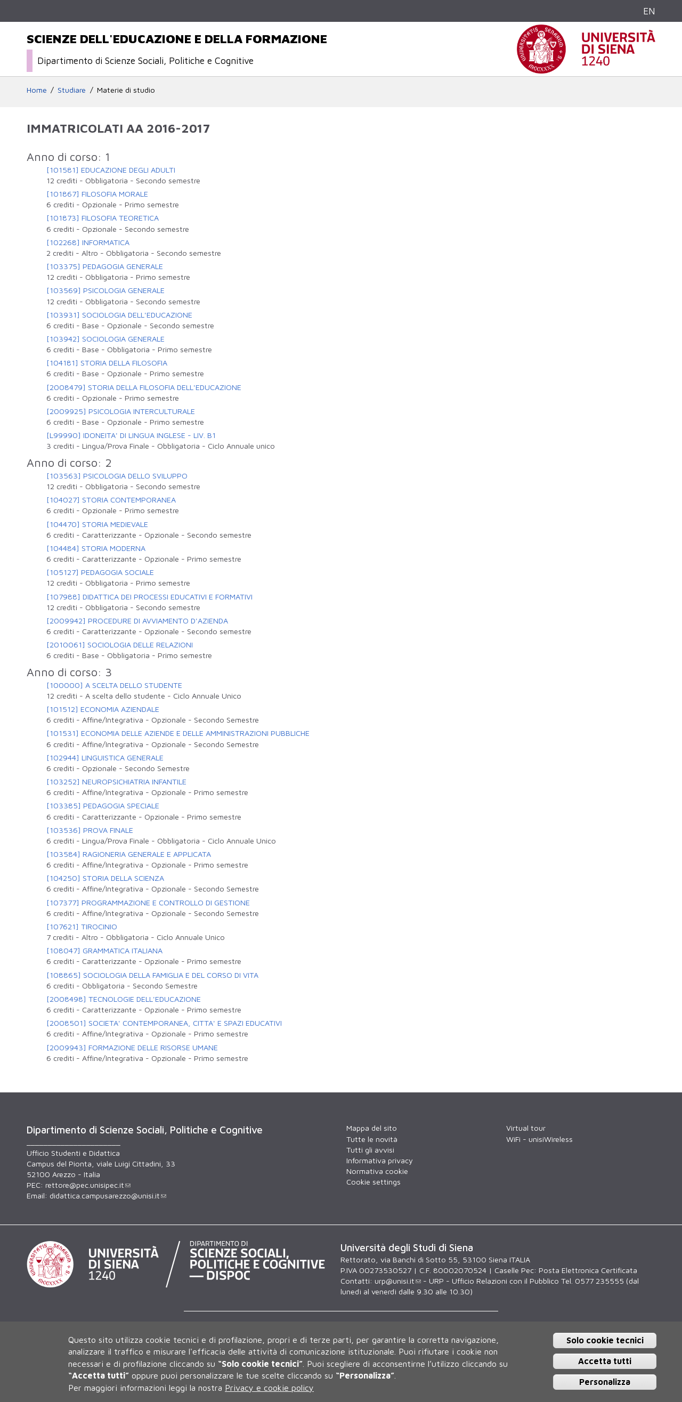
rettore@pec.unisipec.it (88, 1184)
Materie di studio (126, 89)
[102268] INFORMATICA (87, 242)
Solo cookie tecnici (605, 1340)
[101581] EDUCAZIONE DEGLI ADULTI (110, 169)
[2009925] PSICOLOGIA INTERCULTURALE (120, 411)
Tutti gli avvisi (370, 1149)
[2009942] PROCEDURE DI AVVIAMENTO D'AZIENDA (137, 620)
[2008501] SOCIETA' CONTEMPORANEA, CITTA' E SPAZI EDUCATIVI (164, 1022)
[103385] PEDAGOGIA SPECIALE (102, 805)
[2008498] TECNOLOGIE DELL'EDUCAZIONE (123, 998)
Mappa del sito (371, 1127)
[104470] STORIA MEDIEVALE (97, 524)
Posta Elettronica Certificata (588, 1270)
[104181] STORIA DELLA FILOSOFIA (106, 362)
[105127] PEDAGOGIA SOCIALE (100, 572)
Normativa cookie (377, 1171)
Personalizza (604, 1382)
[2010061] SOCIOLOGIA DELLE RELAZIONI (119, 644)
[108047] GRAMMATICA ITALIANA (104, 950)
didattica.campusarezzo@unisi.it (108, 1195)
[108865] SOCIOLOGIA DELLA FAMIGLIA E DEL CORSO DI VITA (152, 974)
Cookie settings (373, 1181)
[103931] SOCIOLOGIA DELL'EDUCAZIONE (119, 314)
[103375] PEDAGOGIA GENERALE (104, 266)
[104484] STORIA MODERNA (95, 548)
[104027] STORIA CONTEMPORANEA (111, 499)
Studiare (72, 89)
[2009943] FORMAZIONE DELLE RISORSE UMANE (132, 1047)
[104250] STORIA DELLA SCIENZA (105, 877)
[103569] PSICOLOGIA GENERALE (105, 290)
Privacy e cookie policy (269, 1387)
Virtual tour (526, 1127)
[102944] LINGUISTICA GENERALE (105, 757)
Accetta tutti (604, 1361)
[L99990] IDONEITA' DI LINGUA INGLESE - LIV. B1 (131, 435)
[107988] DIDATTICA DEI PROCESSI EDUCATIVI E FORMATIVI (149, 596)
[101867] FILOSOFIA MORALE (97, 193)
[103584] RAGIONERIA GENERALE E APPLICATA (128, 853)
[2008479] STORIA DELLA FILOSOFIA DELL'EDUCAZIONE (143, 387)
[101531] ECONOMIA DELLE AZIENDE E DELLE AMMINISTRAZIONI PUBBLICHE (178, 733)
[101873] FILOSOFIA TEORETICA (102, 217)
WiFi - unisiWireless (539, 1139)
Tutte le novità (371, 1139)
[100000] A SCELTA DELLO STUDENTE (114, 685)
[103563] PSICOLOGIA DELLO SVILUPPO (117, 475)
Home (37, 89)
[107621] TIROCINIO (81, 926)
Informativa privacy (379, 1160)
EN (649, 11)
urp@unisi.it (398, 1280)
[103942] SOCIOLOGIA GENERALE (105, 338)
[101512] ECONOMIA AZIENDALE (102, 709)
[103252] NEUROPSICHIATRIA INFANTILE (116, 781)
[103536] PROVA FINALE (89, 829)
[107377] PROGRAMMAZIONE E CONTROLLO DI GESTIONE (148, 902)
